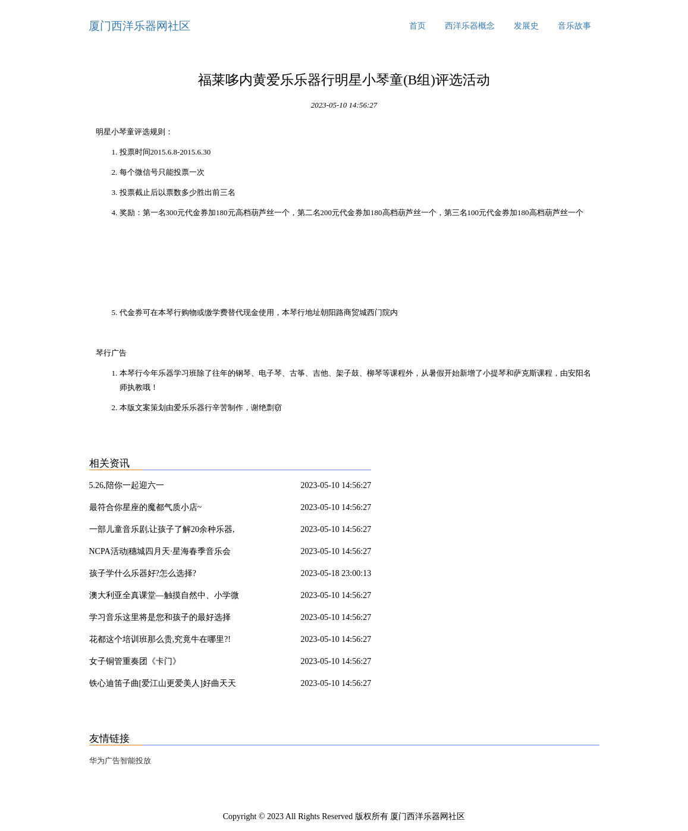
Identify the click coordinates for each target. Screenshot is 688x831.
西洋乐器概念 (470, 25)
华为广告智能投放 (120, 760)
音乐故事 (574, 25)
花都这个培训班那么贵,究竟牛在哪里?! (160, 639)
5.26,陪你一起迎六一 (126, 485)
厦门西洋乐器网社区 (139, 26)
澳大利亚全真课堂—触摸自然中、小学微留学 (164, 597)
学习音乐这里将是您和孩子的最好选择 (160, 617)
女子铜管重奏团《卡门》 (135, 661)
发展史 (526, 25)
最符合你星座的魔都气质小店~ (145, 507)
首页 (417, 25)
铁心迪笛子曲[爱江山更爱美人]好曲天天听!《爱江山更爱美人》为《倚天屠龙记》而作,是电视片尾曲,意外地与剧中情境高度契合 (166, 685)
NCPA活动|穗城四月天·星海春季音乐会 (160, 551)
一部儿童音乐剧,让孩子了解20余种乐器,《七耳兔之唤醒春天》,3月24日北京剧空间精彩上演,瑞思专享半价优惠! (167, 531)
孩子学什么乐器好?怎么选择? (142, 573)
